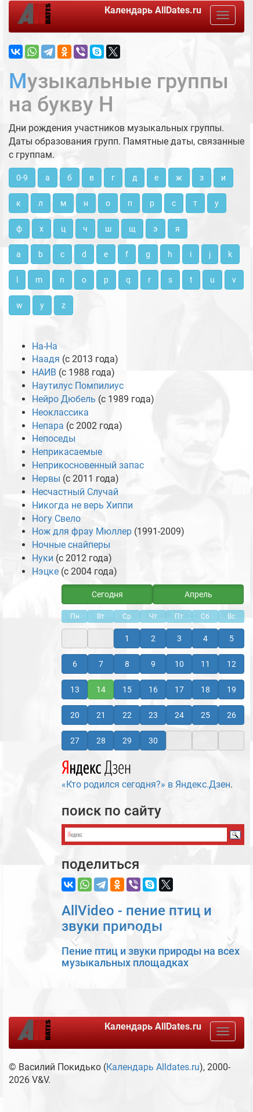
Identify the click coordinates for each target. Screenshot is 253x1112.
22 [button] (127, 715)
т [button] (195, 203)
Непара (48, 425)
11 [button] (205, 664)
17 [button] (179, 689)
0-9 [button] (22, 177)
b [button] (40, 254)
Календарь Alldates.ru (153, 1067)
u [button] (212, 279)
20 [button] (74, 715)
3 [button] (179, 638)
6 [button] (75, 664)
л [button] (40, 203)
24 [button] (179, 715)
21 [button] (101, 715)
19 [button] (231, 689)
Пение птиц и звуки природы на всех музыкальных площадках (151, 957)
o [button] (84, 279)
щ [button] (132, 228)
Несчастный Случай (75, 491)
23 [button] (153, 715)
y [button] (42, 305)
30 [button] (153, 740)
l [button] (17, 279)
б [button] (69, 177)
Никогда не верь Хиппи (82, 505)
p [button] (106, 279)
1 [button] (127, 638)
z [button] (64, 305)
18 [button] (205, 689)
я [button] (177, 228)
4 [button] (205, 638)
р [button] (152, 203)
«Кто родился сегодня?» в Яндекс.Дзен (146, 773)
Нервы (46, 478)
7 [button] (101, 664)
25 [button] (205, 715)
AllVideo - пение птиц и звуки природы (137, 918)
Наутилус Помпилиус (78, 385)
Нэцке (45, 571)
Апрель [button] (198, 594)
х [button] (41, 228)
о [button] (108, 203)
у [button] (217, 203)
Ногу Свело (56, 518)
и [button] (223, 177)
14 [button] (101, 689)
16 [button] (153, 689)
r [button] (149, 279)
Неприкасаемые (67, 451)
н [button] (86, 203)
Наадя (46, 358)
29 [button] (127, 740)
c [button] (62, 254)
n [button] (62, 279)
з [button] (202, 177)
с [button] (174, 203)
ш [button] (108, 228)
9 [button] (153, 664)
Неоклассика (60, 412)
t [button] (191, 279)
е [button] (156, 177)
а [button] (47, 177)
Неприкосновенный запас (88, 465)
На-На (44, 346)
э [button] (155, 228)
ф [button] (19, 228)
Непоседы (53, 438)
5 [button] (231, 638)
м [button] (63, 203)
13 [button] (74, 689)
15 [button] (127, 689)
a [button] (18, 254)
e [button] (106, 254)
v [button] (234, 279)
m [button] (38, 279)
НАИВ (44, 372)
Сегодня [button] (107, 594)
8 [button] (127, 664)
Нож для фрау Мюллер (82, 531)
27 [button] (74, 740)
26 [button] (231, 715)
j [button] (210, 254)
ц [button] (63, 228)
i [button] (190, 254)
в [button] (91, 177)
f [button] (126, 254)
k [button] (230, 254)
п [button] (130, 203)
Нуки (42, 558)
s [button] (170, 279)
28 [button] (101, 740)
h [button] (170, 254)
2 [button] (153, 638)
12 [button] (231, 664)
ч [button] (85, 228)
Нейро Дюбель (64, 399)
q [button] (128, 279)
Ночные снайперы (71, 544)
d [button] (84, 254)
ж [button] (179, 177)
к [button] (18, 203)
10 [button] (179, 664)
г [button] (113, 177)
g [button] (148, 254)
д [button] (134, 177)
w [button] (19, 305)
